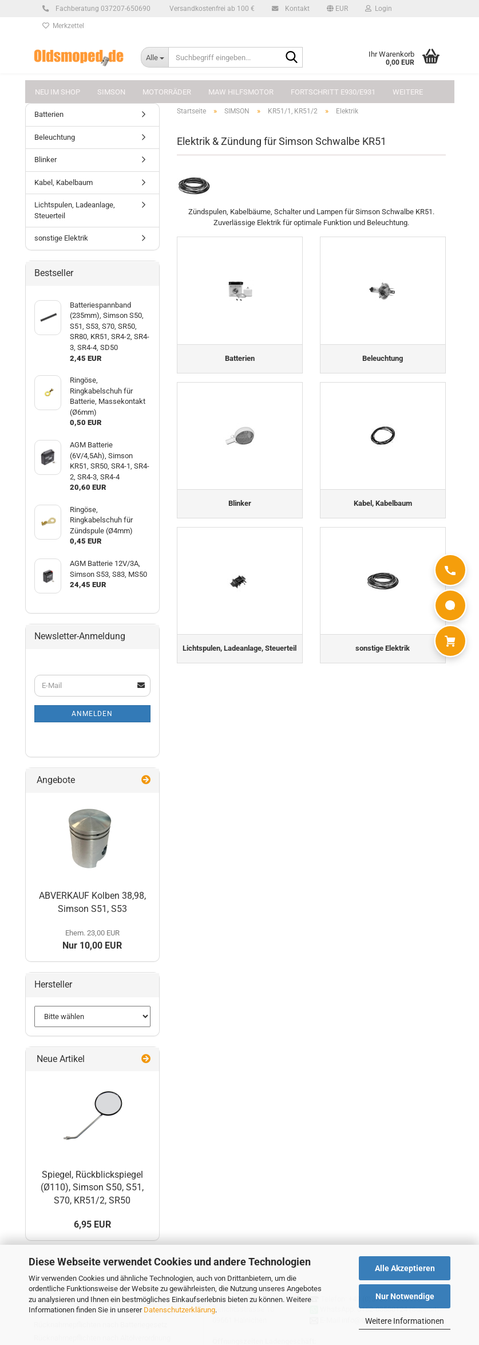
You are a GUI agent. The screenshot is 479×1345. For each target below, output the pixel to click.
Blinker (45, 159)
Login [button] (378, 9)
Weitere (408, 92)
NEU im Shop (57, 92)
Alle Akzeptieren (405, 1268)
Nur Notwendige (404, 1296)
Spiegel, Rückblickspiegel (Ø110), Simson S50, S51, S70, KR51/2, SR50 (92, 1187)
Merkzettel (63, 26)
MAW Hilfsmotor (241, 92)
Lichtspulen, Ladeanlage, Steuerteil (74, 210)
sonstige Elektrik (61, 238)
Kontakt (296, 9)
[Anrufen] (450, 570)
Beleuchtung (54, 137)
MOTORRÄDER (166, 92)
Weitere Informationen (404, 1321)
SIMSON (111, 92)
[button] (337, 8)
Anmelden (92, 714)
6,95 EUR (92, 1224)
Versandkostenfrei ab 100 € (211, 9)
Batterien (49, 114)
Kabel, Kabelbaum (63, 182)
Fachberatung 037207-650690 (101, 9)
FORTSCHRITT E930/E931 (333, 92)
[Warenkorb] (450, 641)
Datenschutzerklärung (179, 1309)
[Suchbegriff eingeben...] (154, 57)
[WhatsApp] (450, 605)
